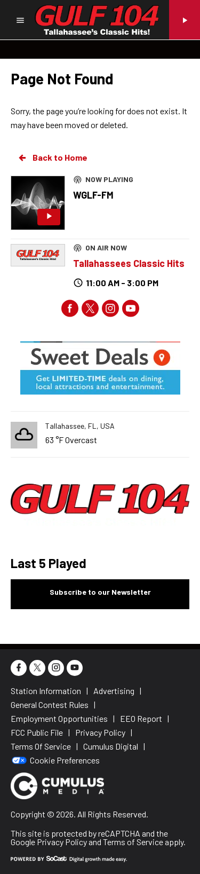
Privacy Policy (62, 842)
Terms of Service (133, 842)
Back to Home (52, 157)
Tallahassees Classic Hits (129, 263)
